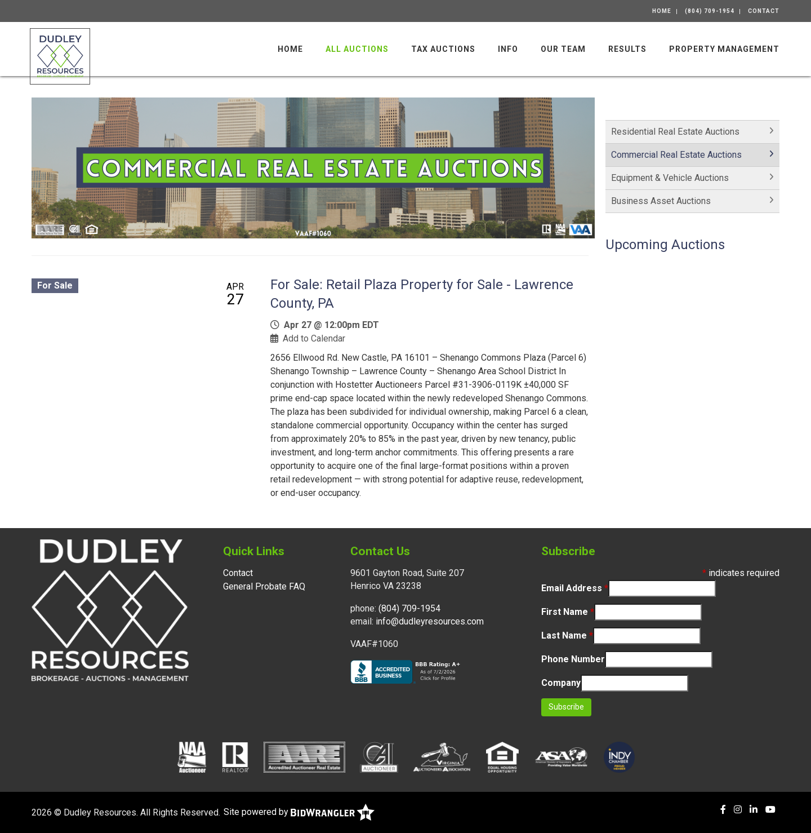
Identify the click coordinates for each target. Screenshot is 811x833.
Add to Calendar (314, 338)
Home (661, 11)
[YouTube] (770, 809)
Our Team (563, 49)
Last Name (567, 635)
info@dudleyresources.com (430, 621)
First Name (567, 611)
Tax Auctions (443, 49)
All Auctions (357, 49)
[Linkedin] (753, 809)
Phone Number (573, 659)
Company (561, 682)
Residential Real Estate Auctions (675, 131)
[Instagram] (738, 809)
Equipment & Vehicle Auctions (670, 177)
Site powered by (299, 812)
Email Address (574, 588)
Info (508, 49)
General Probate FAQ (264, 586)
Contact (763, 11)
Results (627, 49)
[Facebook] (723, 809)
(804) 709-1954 (709, 11)
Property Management (724, 49)
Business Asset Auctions (661, 201)
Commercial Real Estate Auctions (676, 154)
